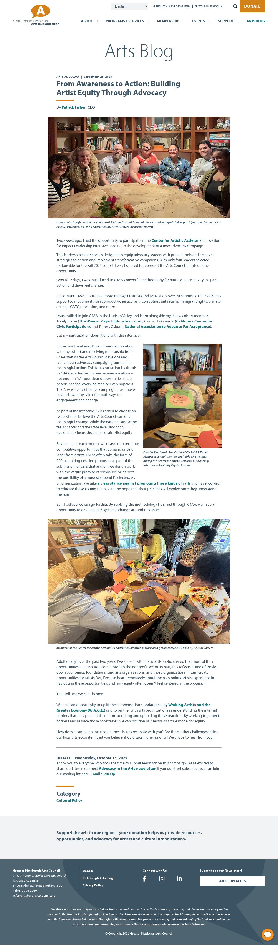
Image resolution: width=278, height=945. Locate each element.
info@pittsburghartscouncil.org (34, 895)
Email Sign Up (103, 773)
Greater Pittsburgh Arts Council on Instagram (161, 878)
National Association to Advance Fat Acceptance (167, 326)
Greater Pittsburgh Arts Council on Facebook (144, 878)
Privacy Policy (93, 885)
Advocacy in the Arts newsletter (127, 768)
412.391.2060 (27, 890)
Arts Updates (232, 880)
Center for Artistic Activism (175, 240)
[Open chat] (268, 935)
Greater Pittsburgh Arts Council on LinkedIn (179, 878)
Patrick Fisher (74, 107)
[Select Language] (129, 6)
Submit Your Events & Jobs (171, 6)
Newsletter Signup (208, 6)
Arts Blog (256, 20)
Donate (252, 6)
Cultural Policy (69, 800)
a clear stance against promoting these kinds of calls (144, 483)
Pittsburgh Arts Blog (98, 878)
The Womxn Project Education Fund (110, 321)
